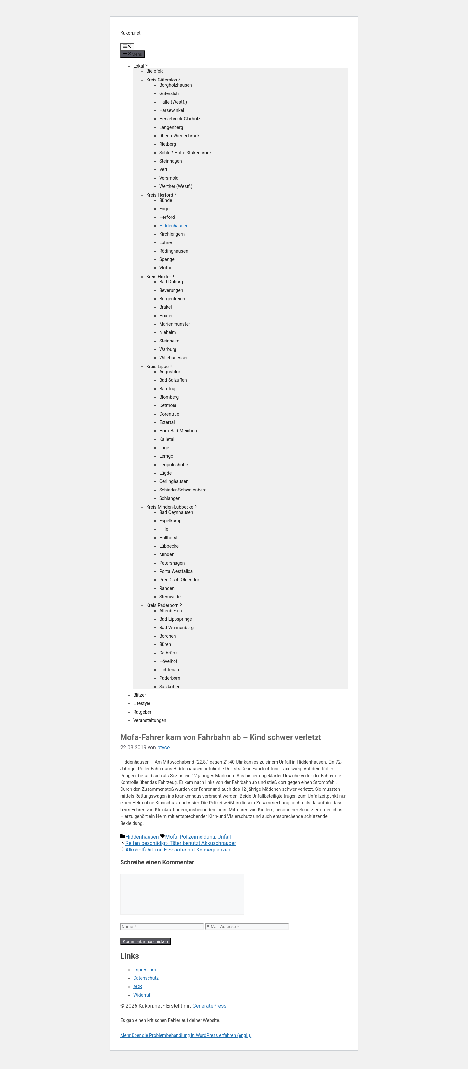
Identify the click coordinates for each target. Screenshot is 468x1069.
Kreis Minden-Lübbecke (172, 507)
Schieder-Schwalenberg (183, 489)
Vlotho (166, 267)
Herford (167, 217)
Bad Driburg (171, 281)
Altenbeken (170, 610)
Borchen (167, 636)
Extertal (167, 422)
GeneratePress (209, 1014)
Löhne (165, 242)
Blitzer (139, 695)
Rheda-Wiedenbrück (179, 135)
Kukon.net (130, 33)
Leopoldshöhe (173, 464)
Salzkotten (170, 686)
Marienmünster (174, 324)
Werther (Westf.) (175, 186)
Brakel (165, 307)
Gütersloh (169, 93)
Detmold (167, 405)
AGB (137, 994)
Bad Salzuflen (173, 380)
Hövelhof (168, 661)
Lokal (141, 65)
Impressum (144, 977)
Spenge (167, 259)
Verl (163, 169)
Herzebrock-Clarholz (179, 118)
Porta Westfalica (176, 571)
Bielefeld (155, 71)
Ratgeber (142, 712)
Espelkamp (170, 520)
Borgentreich (172, 298)
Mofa (171, 837)
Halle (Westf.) (173, 102)
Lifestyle (141, 703)
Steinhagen (170, 161)
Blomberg (169, 397)
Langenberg (171, 127)
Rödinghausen (173, 251)
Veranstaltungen (149, 720)
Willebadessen (173, 357)
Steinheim (169, 340)
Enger (165, 208)
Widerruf (141, 1002)
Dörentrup (169, 413)
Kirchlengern (172, 234)
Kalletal (166, 439)
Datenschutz (146, 985)
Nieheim (167, 332)
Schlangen (169, 498)
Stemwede (170, 596)
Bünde (165, 200)
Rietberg (167, 144)
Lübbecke (169, 546)
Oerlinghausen (173, 481)
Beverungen (171, 290)
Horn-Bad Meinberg (179, 430)
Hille (163, 529)
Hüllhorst (168, 537)
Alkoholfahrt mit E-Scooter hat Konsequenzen (177, 850)
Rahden (167, 588)
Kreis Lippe (159, 366)
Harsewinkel (171, 110)
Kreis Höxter (161, 276)
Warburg (167, 349)
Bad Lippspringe (175, 619)
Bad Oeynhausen (176, 512)
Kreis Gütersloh (164, 79)
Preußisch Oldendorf (180, 579)
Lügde (165, 473)
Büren (165, 644)
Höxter (166, 315)
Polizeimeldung (197, 837)
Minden (166, 554)
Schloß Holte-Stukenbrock (185, 152)
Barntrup (168, 388)
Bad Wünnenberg (176, 627)
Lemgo (166, 456)
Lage (164, 447)
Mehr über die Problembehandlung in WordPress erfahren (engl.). (185, 1043)
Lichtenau (169, 669)
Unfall (224, 837)
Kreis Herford (162, 195)
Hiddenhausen (173, 225)
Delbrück (168, 652)
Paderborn (169, 678)
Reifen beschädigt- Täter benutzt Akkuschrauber (180, 843)
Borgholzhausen (175, 85)
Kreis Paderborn (164, 605)
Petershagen (172, 563)
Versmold (169, 177)
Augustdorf (170, 371)
